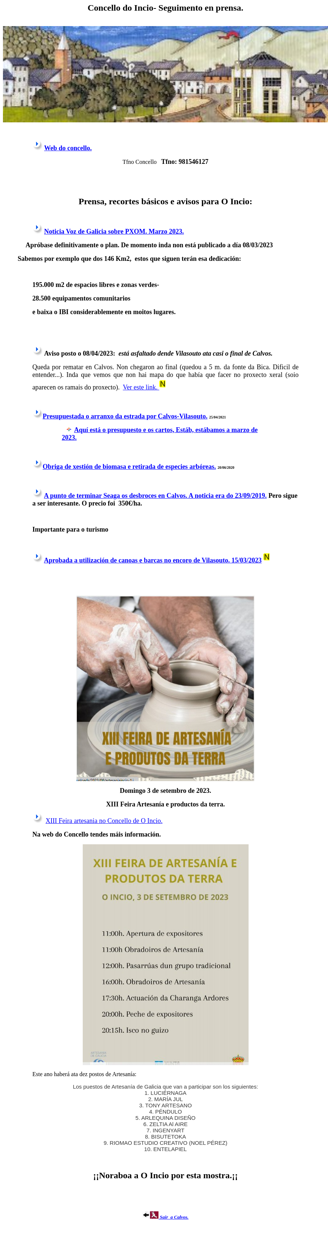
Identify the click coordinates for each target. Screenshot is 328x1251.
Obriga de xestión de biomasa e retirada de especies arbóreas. (129, 466)
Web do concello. (68, 148)
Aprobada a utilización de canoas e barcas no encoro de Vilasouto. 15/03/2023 (153, 560)
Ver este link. (141, 387)
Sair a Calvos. (165, 1217)
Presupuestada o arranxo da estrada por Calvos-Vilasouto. (125, 416)
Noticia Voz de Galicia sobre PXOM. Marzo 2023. (114, 231)
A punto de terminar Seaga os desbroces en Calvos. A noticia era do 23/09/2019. (155, 495)
